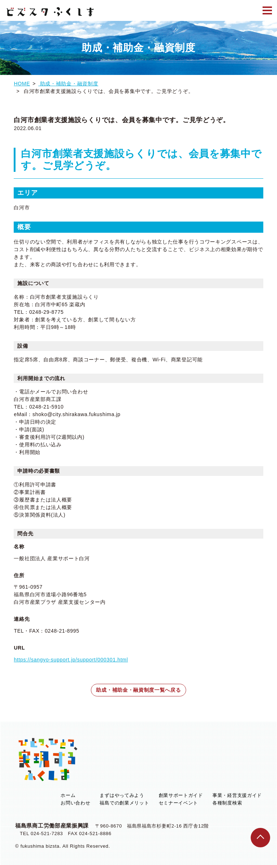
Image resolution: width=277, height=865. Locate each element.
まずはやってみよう (122, 795)
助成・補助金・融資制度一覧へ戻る (138, 690)
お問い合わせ (75, 803)
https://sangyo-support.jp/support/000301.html (71, 660)
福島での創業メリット (124, 803)
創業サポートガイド (181, 795)
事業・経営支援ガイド (237, 795)
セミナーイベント (178, 803)
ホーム (68, 795)
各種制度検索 (227, 803)
